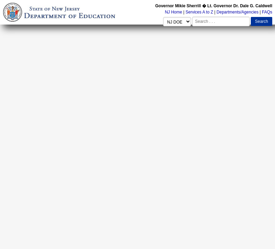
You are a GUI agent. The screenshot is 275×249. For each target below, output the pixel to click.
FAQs (267, 12)
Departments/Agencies (237, 12)
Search (261, 21)
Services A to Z (199, 12)
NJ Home (173, 12)
